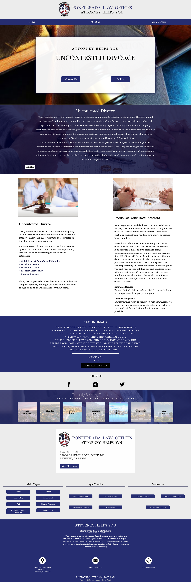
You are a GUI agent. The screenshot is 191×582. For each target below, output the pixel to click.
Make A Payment (159, 22)
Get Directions (69, 463)
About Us (32, 22)
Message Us (71, 79)
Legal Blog (18, 495)
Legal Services (53, 22)
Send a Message (95, 562)
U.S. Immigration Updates (74, 22)
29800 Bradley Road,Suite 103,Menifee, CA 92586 (42, 567)
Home (11, 22)
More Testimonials (95, 365)
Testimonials (116, 22)
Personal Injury (110, 494)
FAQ (138, 22)
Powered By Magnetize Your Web (95, 577)
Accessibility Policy (158, 505)
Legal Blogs (95, 22)
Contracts (110, 505)
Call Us (120, 79)
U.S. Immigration (80, 494)
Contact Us (180, 22)
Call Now (30, 167)
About (48, 489)
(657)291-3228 (148, 562)
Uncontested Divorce (80, 505)
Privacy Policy (143, 494)
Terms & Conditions (172, 494)
